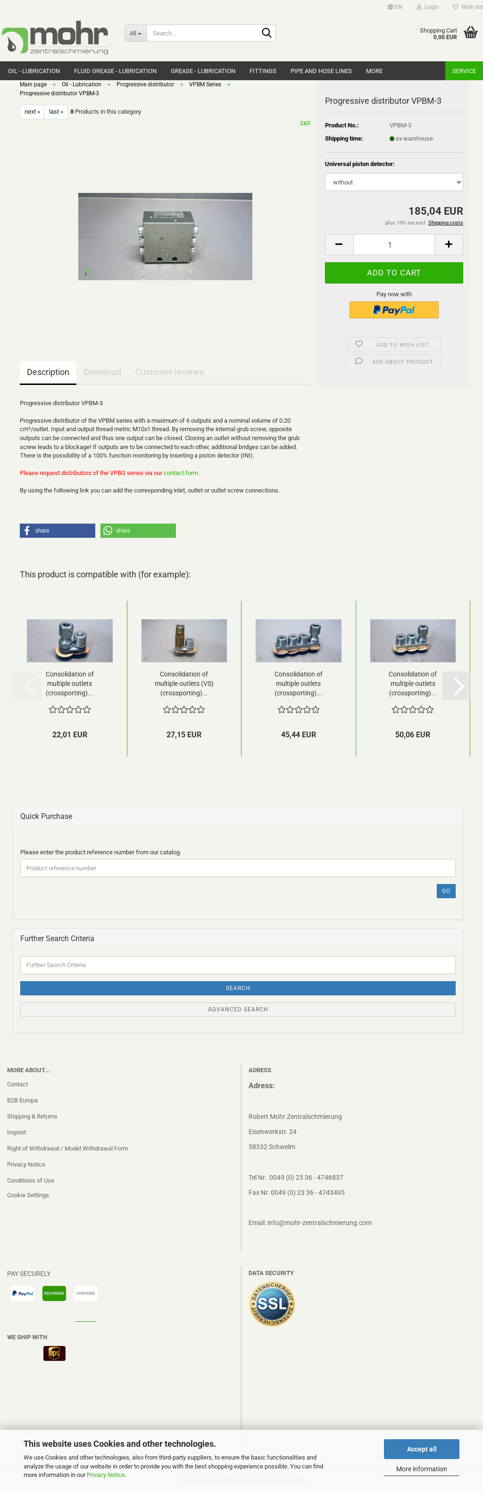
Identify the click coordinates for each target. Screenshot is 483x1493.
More (374, 71)
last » (56, 111)
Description (48, 372)
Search (238, 988)
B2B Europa (22, 1100)
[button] (395, 7)
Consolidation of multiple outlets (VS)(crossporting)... (184, 683)
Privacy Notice (106, 1474)
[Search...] (136, 33)
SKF (305, 123)
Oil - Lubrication (34, 71)
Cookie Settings (28, 1195)
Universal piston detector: (360, 163)
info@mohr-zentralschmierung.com (319, 1222)
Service (464, 71)
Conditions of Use (30, 1180)
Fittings (263, 71)
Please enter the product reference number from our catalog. (100, 852)
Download (102, 372)
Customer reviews (169, 372)
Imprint (16, 1132)
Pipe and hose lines (321, 71)
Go (446, 891)
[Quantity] (394, 244)
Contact (17, 1084)
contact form (181, 472)
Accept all (422, 1449)
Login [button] (427, 7)
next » (32, 111)
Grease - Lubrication (203, 71)
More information (421, 1469)
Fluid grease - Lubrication (115, 71)
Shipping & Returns (32, 1116)
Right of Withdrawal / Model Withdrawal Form (67, 1148)
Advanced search (238, 1009)
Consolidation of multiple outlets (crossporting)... (70, 683)
